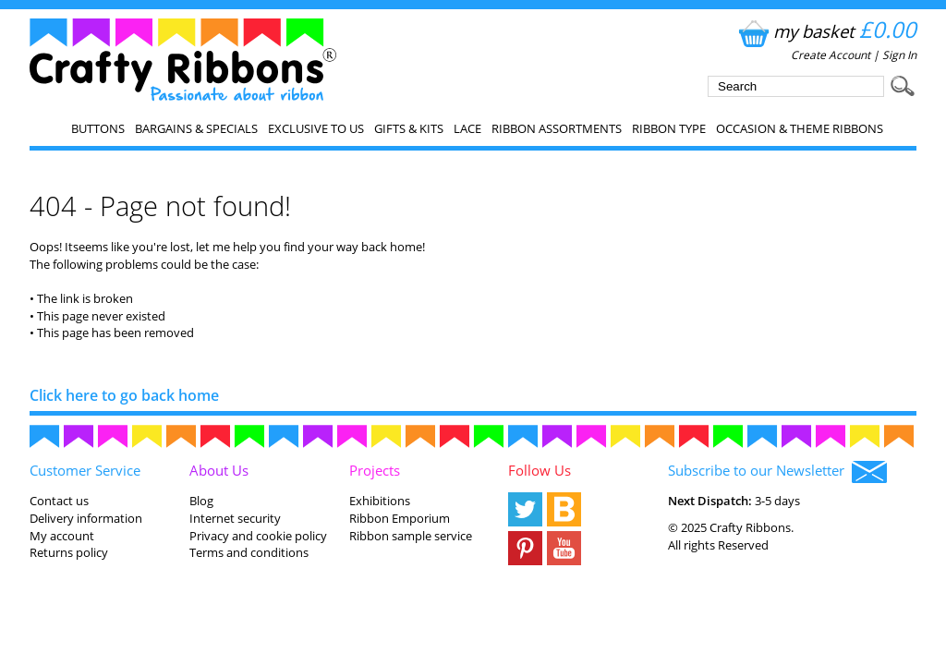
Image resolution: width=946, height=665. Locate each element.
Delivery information (86, 518)
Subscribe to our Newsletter (777, 472)
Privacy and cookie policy (258, 535)
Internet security (235, 518)
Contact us (59, 500)
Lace (467, 128)
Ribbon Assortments (556, 128)
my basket (825, 30)
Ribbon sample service (410, 535)
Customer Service (85, 470)
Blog (201, 500)
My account (62, 535)
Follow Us (539, 470)
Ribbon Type (669, 128)
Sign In (899, 55)
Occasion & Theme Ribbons (799, 128)
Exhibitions (379, 500)
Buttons (98, 128)
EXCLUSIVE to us (316, 128)
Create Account (830, 55)
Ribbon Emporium (399, 518)
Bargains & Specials (196, 128)
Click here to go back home (124, 395)
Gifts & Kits (408, 128)
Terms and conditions (249, 552)
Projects (374, 470)
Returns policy (69, 552)
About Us (219, 470)
